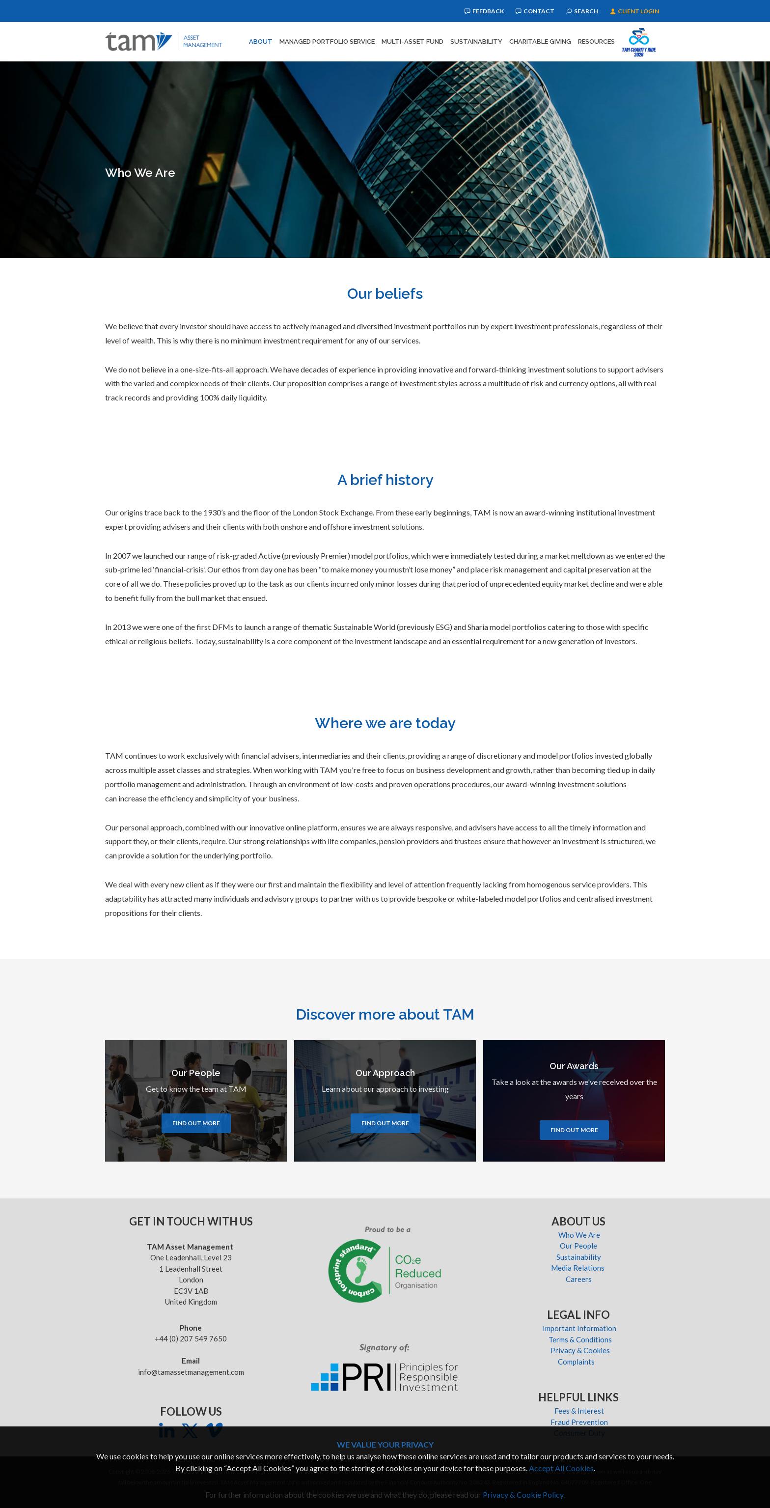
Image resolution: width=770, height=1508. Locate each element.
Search (582, 11)
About (261, 41)
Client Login (634, 11)
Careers (579, 1279)
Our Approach (385, 1073)
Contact (535, 11)
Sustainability (476, 41)
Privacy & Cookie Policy (523, 1494)
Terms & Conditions (579, 1339)
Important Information (579, 1328)
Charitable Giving (540, 41)
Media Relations (579, 1267)
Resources (596, 41)
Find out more (196, 1123)
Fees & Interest (579, 1410)
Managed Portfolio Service (327, 41)
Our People (195, 1073)
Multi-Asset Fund (412, 41)
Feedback (484, 11)
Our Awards (574, 1066)
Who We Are (579, 1234)
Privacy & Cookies (579, 1350)
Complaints (579, 1361)
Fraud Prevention (579, 1422)
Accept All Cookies (561, 1468)
